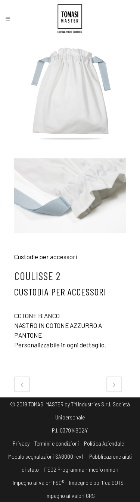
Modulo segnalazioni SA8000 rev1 (45, 456)
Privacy (21, 443)
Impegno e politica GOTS (96, 482)
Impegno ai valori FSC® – (41, 482)
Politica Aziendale (104, 443)
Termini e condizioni (56, 443)
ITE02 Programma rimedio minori (81, 469)
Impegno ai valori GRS (70, 495)
